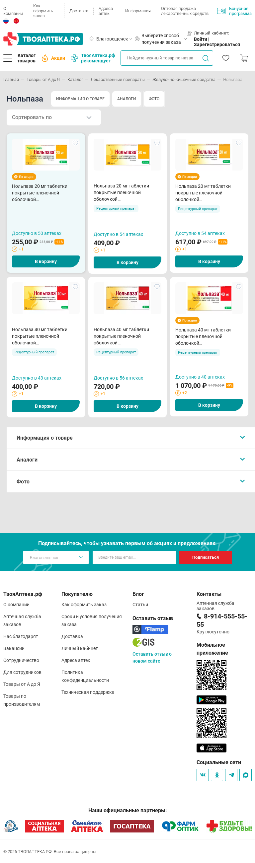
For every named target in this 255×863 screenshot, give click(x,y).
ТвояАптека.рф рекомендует (93, 58)
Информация (138, 10)
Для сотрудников (22, 672)
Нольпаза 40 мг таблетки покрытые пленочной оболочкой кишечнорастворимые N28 (123, 336)
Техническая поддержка (88, 692)
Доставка (78, 10)
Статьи (140, 604)
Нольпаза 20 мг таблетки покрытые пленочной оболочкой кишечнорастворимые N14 (41, 193)
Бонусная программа (234, 11)
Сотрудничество (21, 660)
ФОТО (154, 99)
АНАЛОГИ (126, 99)
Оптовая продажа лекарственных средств (185, 11)
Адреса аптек (106, 11)
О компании (13, 11)
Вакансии (14, 648)
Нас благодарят (20, 636)
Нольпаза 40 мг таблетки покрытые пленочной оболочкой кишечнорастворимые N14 (41, 336)
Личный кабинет (79, 648)
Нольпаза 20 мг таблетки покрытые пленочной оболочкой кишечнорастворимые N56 (204, 193)
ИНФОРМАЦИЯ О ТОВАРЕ (80, 99)
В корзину (46, 261)
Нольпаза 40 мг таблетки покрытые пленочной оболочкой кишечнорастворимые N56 (204, 336)
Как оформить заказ (43, 10)
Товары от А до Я (21, 684)
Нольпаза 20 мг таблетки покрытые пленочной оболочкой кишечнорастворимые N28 (123, 192)
